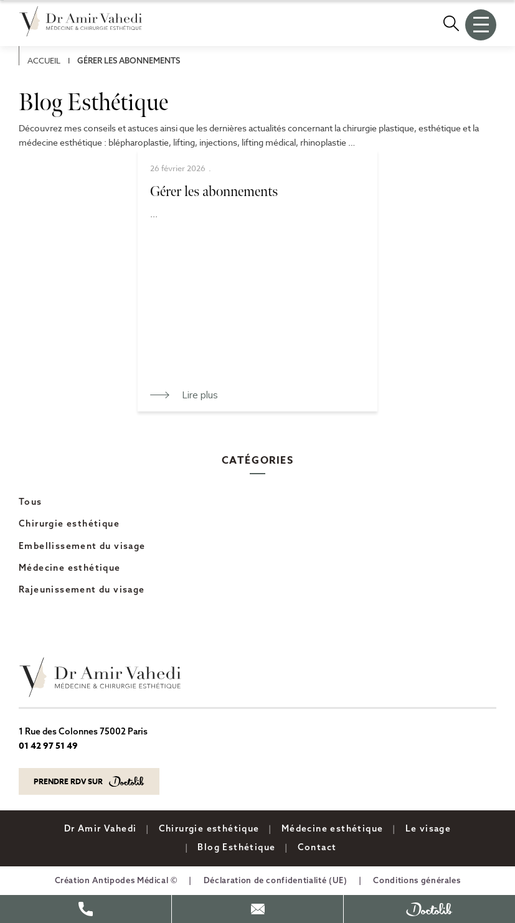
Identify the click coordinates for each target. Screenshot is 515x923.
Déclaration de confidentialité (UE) (275, 880)
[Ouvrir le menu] (480, 24)
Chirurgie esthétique (69, 523)
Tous (30, 501)
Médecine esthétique (70, 567)
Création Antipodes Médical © (116, 880)
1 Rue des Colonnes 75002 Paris (83, 731)
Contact (317, 847)
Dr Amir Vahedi (100, 828)
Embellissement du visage (82, 545)
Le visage (428, 828)
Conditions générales (416, 880)
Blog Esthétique (236, 847)
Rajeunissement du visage (82, 589)
